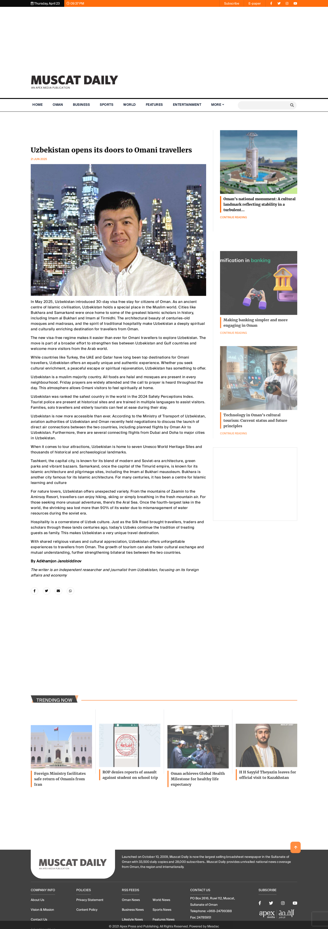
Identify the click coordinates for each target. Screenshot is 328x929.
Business (81, 105)
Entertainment (187, 105)
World (129, 105)
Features (154, 105)
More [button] (216, 105)
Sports (106, 105)
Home (37, 105)
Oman (58, 105)
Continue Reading (233, 468)
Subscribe (231, 3)
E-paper (255, 3)
